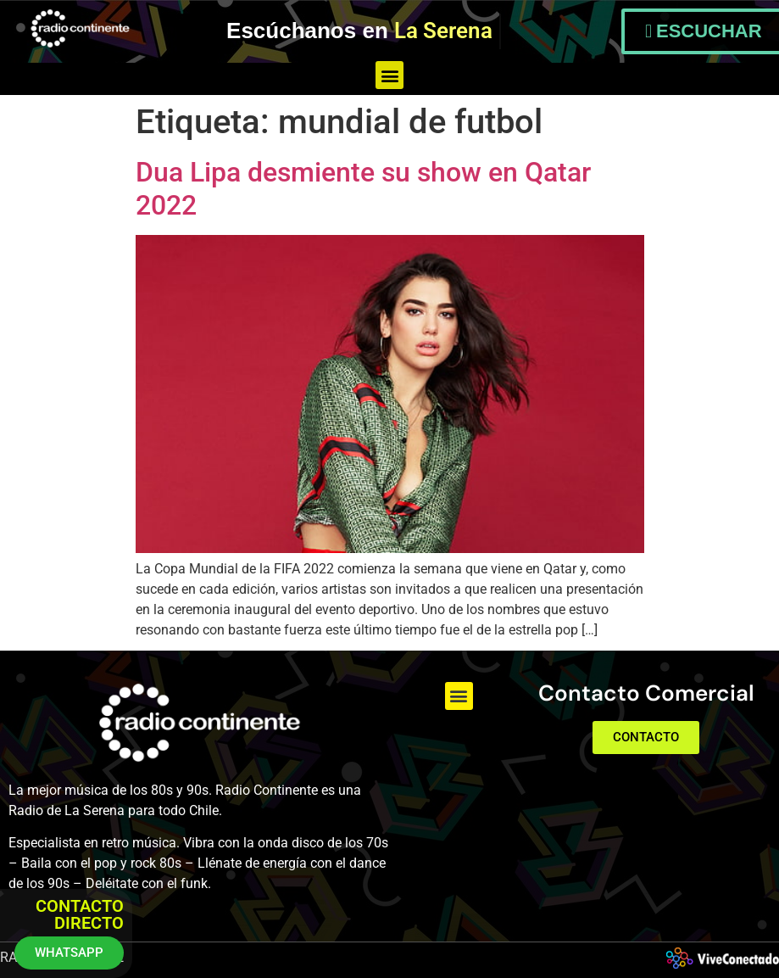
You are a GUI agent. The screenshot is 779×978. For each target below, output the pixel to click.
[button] (389, 75)
